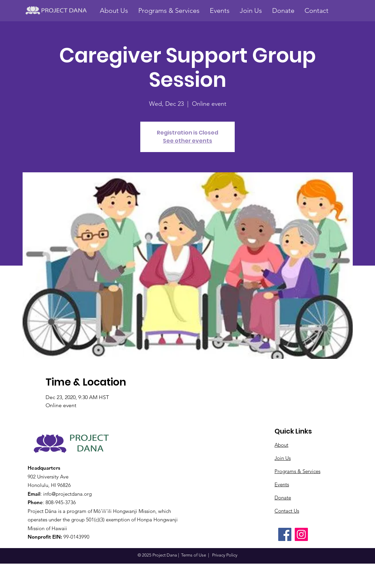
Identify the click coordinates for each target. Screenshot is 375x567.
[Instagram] (301, 534)
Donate (283, 497)
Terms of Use (193, 555)
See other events (187, 141)
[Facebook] (284, 534)
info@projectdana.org (67, 494)
